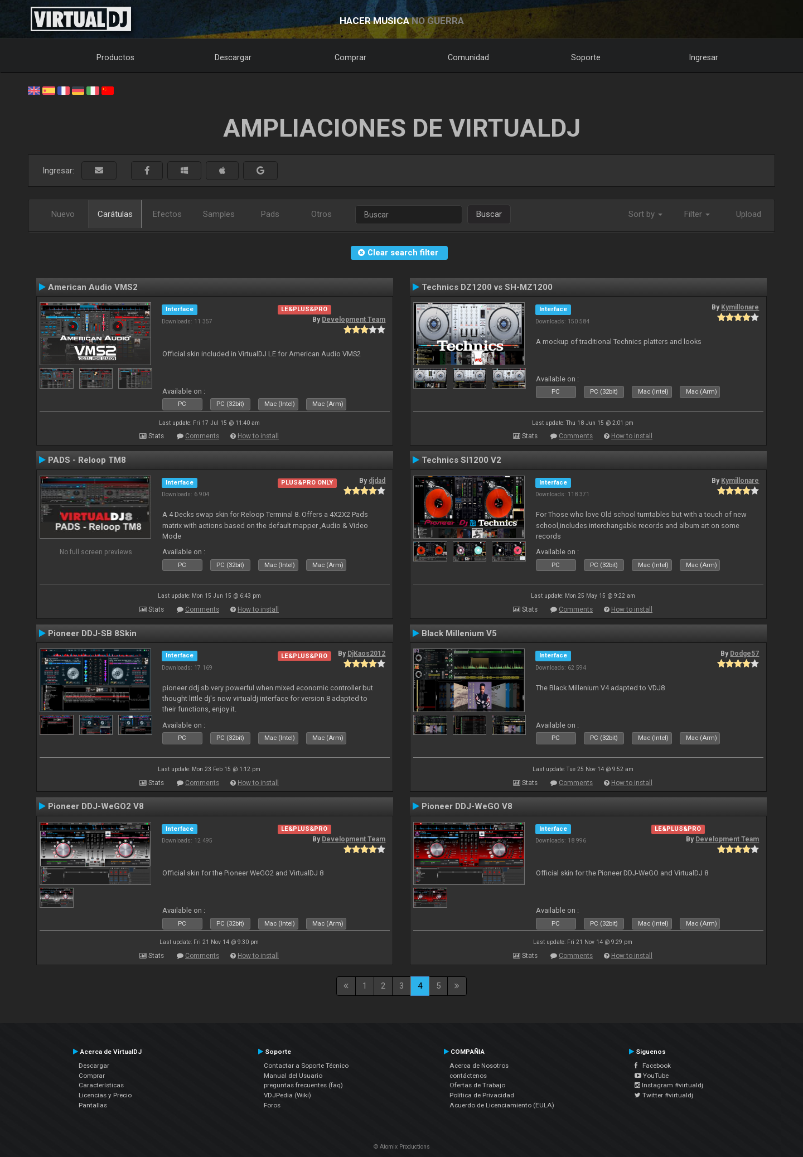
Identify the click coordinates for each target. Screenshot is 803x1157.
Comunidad (468, 57)
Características (101, 1085)
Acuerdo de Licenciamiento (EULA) (501, 1105)
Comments (202, 436)
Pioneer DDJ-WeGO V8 (467, 806)
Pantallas (93, 1105)
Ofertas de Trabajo (477, 1085)
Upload (748, 214)
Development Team (353, 319)
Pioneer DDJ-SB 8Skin (92, 633)
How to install (258, 436)
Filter (697, 214)
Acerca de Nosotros (479, 1065)
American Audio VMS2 (93, 287)
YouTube (652, 1075)
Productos (115, 57)
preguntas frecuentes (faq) (303, 1085)
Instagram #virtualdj (669, 1085)
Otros (321, 214)
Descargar (233, 57)
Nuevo (63, 214)
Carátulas (115, 214)
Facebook (653, 1065)
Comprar (350, 57)
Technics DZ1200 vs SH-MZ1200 (487, 287)
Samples (219, 214)
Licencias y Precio (105, 1095)
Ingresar (703, 57)
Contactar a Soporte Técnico (306, 1065)
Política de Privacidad (481, 1095)
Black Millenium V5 (459, 633)
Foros (272, 1105)
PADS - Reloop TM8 (87, 460)
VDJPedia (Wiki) (287, 1095)
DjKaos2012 (366, 653)
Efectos (167, 214)
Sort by (645, 214)
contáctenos (468, 1075)
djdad (377, 481)
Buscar (489, 214)
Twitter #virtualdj (664, 1095)
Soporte (586, 57)
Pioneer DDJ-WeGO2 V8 (96, 806)
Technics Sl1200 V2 (461, 460)
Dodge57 (744, 653)
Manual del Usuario (293, 1075)
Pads (270, 214)
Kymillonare (740, 307)
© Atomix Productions (402, 1146)
